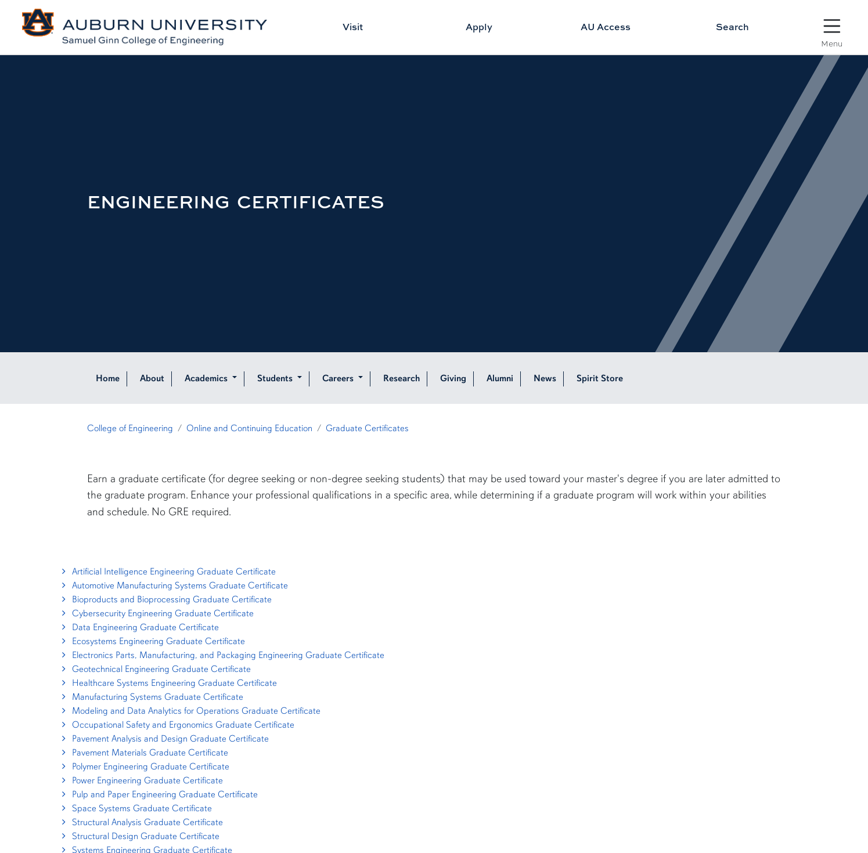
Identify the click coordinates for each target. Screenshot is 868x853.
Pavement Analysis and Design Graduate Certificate (163, 738)
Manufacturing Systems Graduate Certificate (151, 697)
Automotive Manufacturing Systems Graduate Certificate (173, 585)
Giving (453, 378)
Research (401, 378)
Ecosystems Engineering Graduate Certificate (152, 641)
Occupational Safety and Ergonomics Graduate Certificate (176, 725)
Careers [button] (339, 378)
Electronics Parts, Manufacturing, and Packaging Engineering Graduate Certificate (221, 655)
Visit (353, 26)
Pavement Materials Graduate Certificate (143, 752)
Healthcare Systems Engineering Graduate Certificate (168, 683)
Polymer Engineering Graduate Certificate (144, 766)
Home (108, 378)
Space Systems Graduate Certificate (135, 808)
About (152, 378)
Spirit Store (600, 378)
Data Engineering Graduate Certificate (138, 627)
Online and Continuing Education (249, 428)
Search (732, 26)
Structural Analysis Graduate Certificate (141, 822)
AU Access (606, 26)
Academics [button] (207, 378)
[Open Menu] (832, 28)
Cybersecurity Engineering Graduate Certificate (156, 613)
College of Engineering (130, 428)
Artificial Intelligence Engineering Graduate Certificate (167, 571)
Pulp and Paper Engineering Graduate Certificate (158, 794)
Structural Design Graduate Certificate (139, 836)
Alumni (500, 378)
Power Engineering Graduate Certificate (141, 780)
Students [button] (276, 378)
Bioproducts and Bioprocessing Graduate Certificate (165, 599)
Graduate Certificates (367, 428)
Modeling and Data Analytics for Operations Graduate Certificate (189, 711)
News (545, 378)
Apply (479, 26)
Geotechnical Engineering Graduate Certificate (154, 669)
